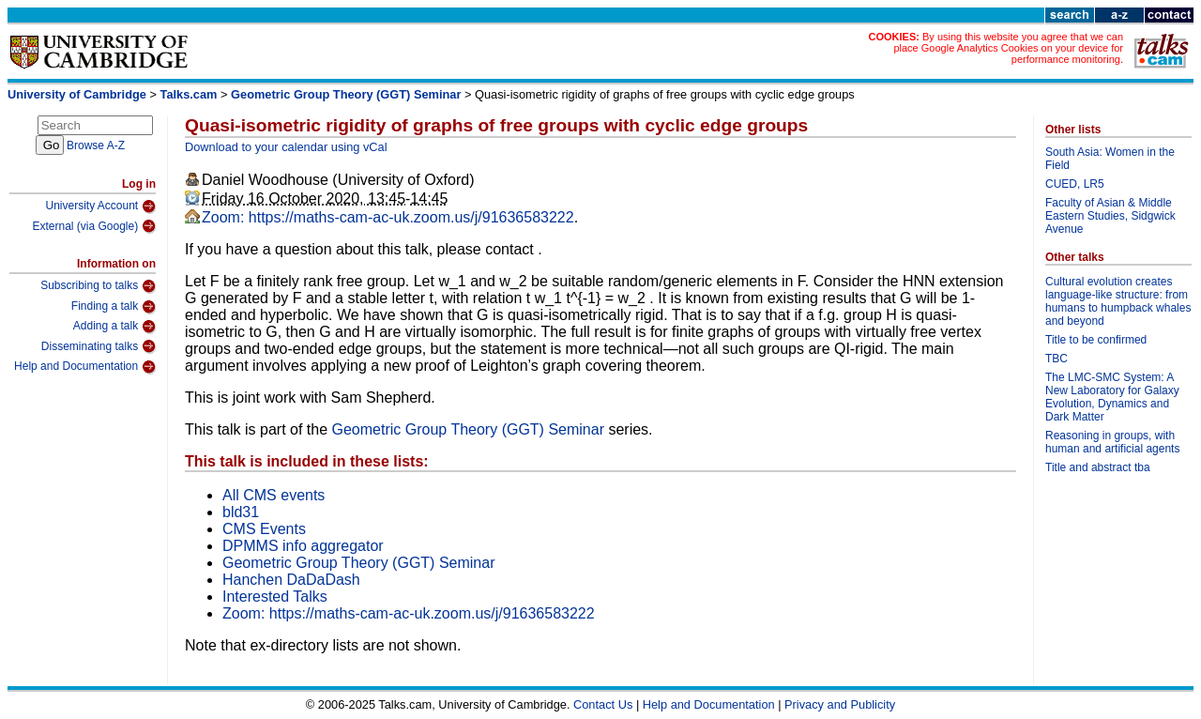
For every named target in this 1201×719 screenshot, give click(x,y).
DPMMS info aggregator (303, 546)
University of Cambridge (77, 94)
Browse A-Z (96, 145)
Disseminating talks (98, 346)
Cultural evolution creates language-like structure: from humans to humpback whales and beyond (1118, 301)
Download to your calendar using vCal (286, 147)
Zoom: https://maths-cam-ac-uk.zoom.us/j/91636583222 (388, 217)
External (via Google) (94, 226)
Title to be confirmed (1096, 339)
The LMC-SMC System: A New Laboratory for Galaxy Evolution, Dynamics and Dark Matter (1112, 397)
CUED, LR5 (1074, 184)
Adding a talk (114, 326)
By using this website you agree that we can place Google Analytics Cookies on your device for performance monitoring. (1008, 48)
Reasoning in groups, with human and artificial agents (1112, 442)
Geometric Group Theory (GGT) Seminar (346, 94)
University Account (100, 206)
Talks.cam (189, 94)
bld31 (240, 512)
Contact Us (602, 704)
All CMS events (273, 495)
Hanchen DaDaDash (291, 580)
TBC (1056, 358)
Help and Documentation (85, 367)
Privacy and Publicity (839, 704)
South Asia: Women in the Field (1110, 158)
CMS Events (264, 529)
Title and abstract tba (1097, 467)
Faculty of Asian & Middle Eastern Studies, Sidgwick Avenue (1110, 216)
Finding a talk (113, 306)
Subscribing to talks (98, 286)
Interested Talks (274, 596)
